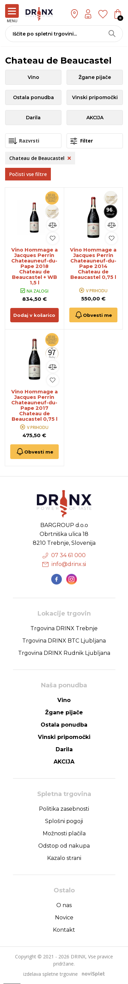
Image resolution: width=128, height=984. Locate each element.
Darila (33, 117)
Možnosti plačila (64, 834)
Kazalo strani (64, 858)
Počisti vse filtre (28, 174)
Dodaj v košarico (34, 315)
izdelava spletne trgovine (50, 974)
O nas (64, 905)
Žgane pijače (95, 77)
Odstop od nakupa (64, 846)
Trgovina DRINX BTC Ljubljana (64, 641)
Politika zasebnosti (64, 809)
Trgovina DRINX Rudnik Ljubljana (64, 653)
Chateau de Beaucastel (40, 158)
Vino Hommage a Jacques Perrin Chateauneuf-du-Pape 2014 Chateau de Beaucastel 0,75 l (93, 263)
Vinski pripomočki (95, 97)
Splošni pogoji (64, 821)
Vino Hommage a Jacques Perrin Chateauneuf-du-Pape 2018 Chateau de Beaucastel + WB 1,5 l (34, 266)
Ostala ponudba (33, 97)
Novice (64, 918)
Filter (81, 141)
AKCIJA (94, 117)
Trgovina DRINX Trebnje (64, 628)
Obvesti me (93, 315)
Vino (33, 77)
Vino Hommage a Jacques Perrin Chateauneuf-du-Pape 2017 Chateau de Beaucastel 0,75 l (34, 405)
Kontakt (64, 930)
